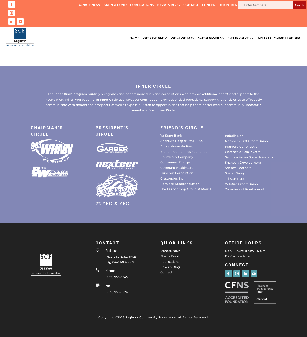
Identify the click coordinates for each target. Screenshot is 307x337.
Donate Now (88, 5)
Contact (190, 5)
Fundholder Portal (220, 5)
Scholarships (210, 38)
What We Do (181, 38)
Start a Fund (115, 5)
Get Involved (239, 38)
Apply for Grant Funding (279, 38)
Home (134, 38)
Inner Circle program (70, 94)
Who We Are (153, 38)
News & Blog (168, 5)
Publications (142, 5)
